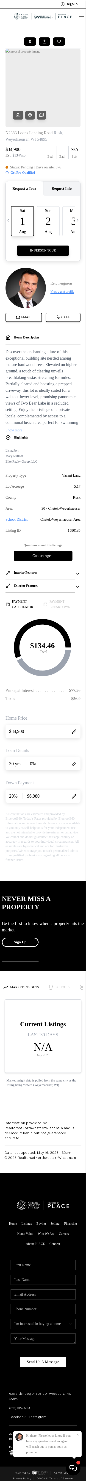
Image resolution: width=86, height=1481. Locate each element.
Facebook (17, 1417)
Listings (27, 1223)
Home (13, 1223)
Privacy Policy (22, 1478)
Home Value (25, 1233)
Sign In (69, 4)
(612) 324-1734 (19, 1408)
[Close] (78, 1435)
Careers (64, 1233)
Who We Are (46, 1233)
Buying (41, 1223)
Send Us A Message (43, 1362)
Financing (70, 1223)
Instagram (38, 1417)
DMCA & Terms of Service (54, 1478)
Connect (55, 1244)
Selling (55, 1223)
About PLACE (35, 1244)
